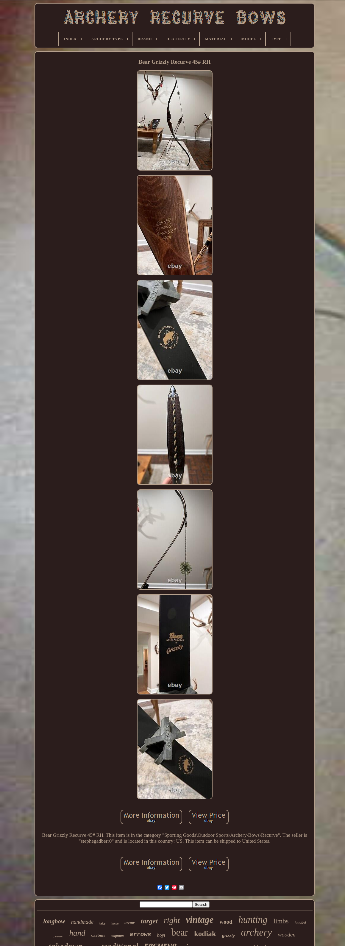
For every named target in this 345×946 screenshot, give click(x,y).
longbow (54, 921)
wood (225, 922)
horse (114, 923)
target (149, 921)
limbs (280, 921)
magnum (117, 935)
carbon (98, 935)
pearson (58, 936)
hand (77, 933)
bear (179, 932)
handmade (82, 922)
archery (256, 932)
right (172, 920)
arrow (129, 922)
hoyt (161, 935)
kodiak (205, 934)
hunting (253, 919)
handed (300, 922)
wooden (287, 934)
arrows (140, 934)
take (102, 923)
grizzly (228, 935)
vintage (199, 919)
